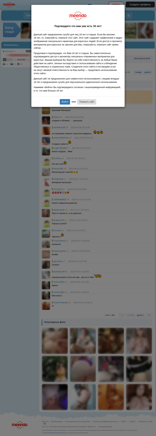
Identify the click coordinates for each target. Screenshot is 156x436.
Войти (65, 101)
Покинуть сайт (86, 101)
